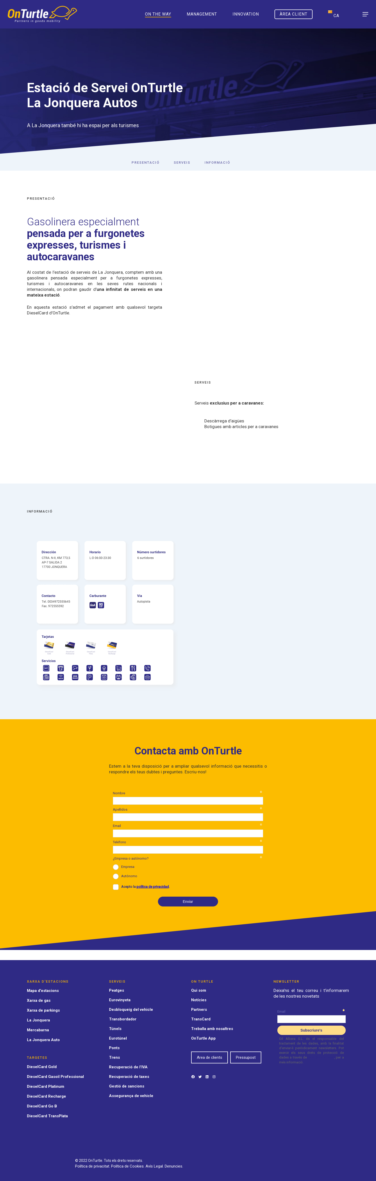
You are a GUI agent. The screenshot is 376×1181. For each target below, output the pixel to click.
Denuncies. (174, 1166)
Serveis (182, 162)
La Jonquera (38, 1020)
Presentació (146, 162)
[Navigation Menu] (366, 14)
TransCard (201, 1019)
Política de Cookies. (128, 1166)
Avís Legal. (155, 1166)
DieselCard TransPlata (47, 1116)
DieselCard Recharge (46, 1096)
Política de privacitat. (93, 1166)
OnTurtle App (203, 1038)
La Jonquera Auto (43, 1040)
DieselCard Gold (42, 1066)
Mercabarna (38, 1030)
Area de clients (209, 1057)
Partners (199, 1009)
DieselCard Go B (42, 1106)
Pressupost (246, 1057)
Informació (217, 162)
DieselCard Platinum (45, 1086)
